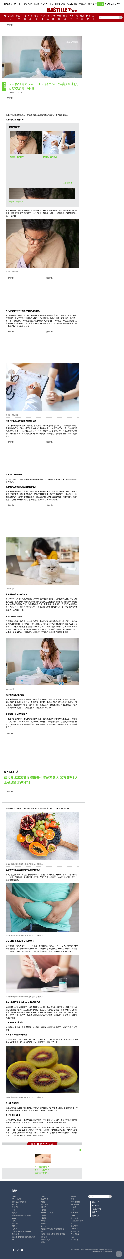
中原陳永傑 (75, 1231)
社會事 (30, 17)
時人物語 (44, 1204)
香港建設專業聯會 (19, 1202)
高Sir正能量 (75, 1202)
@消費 (82, 17)
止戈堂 (73, 1207)
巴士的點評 (16, 1199)
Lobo (73, 1215)
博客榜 (88, 17)
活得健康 (15, 1234)
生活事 (100, 4)
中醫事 (59, 17)
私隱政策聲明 (97, 1209)
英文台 (27, 4)
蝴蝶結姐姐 (45, 1240)
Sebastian (75, 1204)
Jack (14, 1218)
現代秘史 (44, 1199)
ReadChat (75, 1234)
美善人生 (83, 4)
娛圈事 (57, 4)
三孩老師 (15, 1223)
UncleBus (74, 1229)
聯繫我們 (95, 1212)
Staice (43, 1226)
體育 (76, 4)
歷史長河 (92, 4)
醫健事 (65, 17)
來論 (72, 1237)
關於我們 (95, 1216)
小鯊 (14, 1210)
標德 (43, 1242)
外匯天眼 (15, 1207)
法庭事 (36, 17)
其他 (93, 17)
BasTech (109, 4)
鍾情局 (14, 1204)
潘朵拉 (14, 1226)
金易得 (44, 1221)
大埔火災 (11, 17)
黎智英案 (19, 17)
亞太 (51, 4)
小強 (72, 1210)
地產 (48, 17)
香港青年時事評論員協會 (22, 1215)
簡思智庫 (74, 1226)
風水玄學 (74, 1213)
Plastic (70, 4)
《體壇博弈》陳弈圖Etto (21, 1231)
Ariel (14, 1196)
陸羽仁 (44, 1207)
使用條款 (95, 1205)
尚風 (14, 1221)
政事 (25, 17)
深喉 (43, 1196)
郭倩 (43, 1202)
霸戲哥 (14, 1213)
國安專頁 (8, 4)
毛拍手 (73, 1196)
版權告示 (95, 1202)
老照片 (14, 1229)
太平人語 (74, 1218)
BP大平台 (18, 4)
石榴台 (34, 4)
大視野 (71, 17)
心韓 (63, 4)
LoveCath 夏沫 (47, 1213)
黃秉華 (44, 1215)
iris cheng (74, 1240)
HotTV (117, 4)
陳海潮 (44, 1237)
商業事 (53, 17)
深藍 (72, 1199)
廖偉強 (44, 1223)
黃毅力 (44, 1210)
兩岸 (77, 17)
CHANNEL (43, 4)
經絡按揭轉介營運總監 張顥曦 (53, 1234)
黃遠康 (44, 1218)
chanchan (16, 1242)
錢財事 (43, 17)
